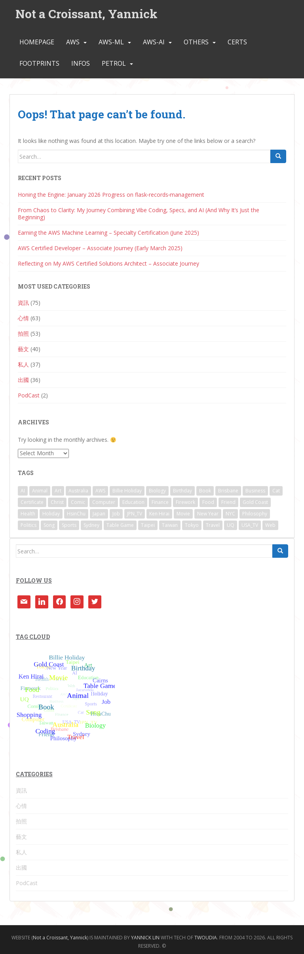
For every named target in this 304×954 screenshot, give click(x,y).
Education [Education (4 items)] (133, 502)
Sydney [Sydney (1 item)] (91, 525)
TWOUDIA (205, 937)
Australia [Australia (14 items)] (78, 490)
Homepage (36, 42)
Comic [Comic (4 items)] (78, 502)
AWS (73, 42)
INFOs (80, 64)
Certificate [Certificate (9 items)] (32, 502)
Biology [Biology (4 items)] (157, 490)
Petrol (114, 64)
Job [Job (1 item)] (116, 513)
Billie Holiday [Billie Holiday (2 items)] (127, 490)
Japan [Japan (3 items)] (99, 513)
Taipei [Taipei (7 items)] (148, 525)
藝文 (23, 349)
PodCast (29, 395)
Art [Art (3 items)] (58, 490)
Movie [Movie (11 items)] (183, 513)
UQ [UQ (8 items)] (230, 525)
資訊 (23, 302)
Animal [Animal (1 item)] (40, 490)
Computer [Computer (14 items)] (103, 502)
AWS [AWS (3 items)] (100, 490)
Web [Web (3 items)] (270, 525)
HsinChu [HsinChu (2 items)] (76, 513)
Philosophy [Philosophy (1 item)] (254, 513)
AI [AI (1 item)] (23, 490)
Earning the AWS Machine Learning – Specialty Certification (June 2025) (108, 232)
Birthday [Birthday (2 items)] (182, 490)
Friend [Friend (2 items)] (228, 502)
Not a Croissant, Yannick (86, 13)
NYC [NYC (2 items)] (230, 513)
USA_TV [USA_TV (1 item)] (249, 525)
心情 (23, 318)
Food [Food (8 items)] (208, 502)
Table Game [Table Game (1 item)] (120, 525)
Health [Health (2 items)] (28, 513)
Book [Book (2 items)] (205, 490)
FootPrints (39, 64)
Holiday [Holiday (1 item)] (51, 513)
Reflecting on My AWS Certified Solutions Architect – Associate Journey (108, 263)
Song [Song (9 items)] (49, 525)
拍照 (23, 333)
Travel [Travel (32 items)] (213, 525)
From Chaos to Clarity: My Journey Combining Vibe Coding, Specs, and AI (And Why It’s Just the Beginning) (138, 213)
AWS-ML (111, 42)
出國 (23, 380)
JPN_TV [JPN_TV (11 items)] (134, 513)
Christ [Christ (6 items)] (57, 502)
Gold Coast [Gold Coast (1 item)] (255, 502)
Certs (237, 42)
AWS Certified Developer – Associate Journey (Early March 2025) (100, 248)
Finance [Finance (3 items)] (160, 502)
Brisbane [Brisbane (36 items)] (228, 490)
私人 (23, 364)
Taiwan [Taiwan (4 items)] (170, 525)
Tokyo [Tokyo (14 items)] (192, 525)
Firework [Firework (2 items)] (185, 502)
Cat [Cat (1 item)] (276, 490)
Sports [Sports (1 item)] (69, 525)
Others (196, 42)
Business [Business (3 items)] (255, 490)
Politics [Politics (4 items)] (28, 525)
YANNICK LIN (145, 937)
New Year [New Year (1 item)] (207, 513)
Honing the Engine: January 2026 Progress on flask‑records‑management (111, 194)
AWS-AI (154, 42)
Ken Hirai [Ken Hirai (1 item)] (159, 513)
